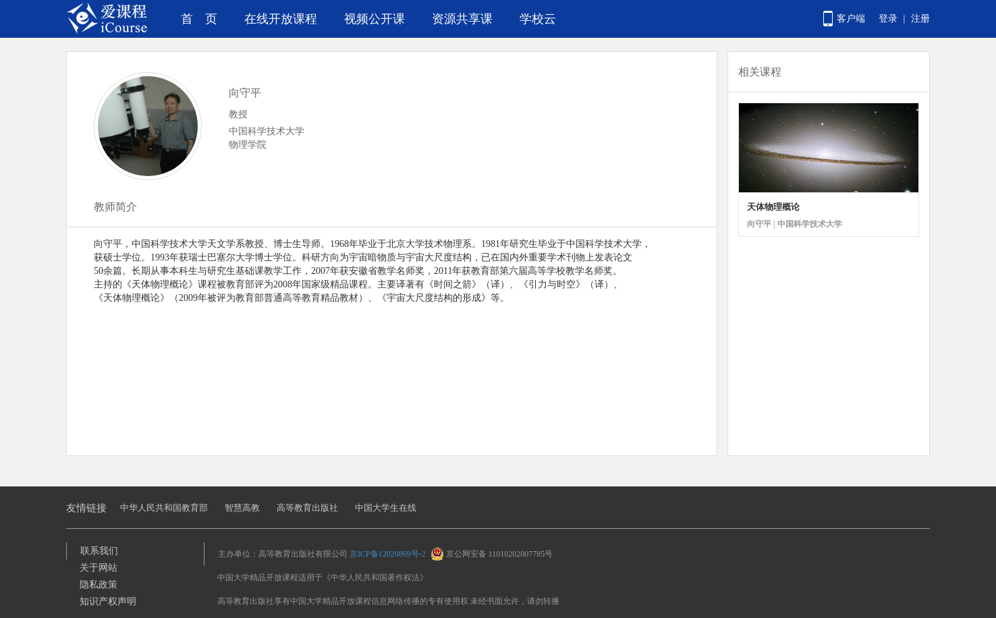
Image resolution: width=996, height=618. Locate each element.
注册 (920, 18)
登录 (888, 18)
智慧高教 (242, 508)
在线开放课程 (280, 19)
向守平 (245, 93)
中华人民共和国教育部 (164, 508)
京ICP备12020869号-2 (388, 554)
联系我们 (99, 551)
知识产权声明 (108, 601)
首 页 (199, 19)
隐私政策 (98, 585)
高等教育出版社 (307, 508)
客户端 (851, 18)
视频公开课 (374, 19)
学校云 (538, 19)
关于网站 (98, 568)
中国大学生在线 (385, 508)
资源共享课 (462, 19)
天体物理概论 (773, 207)
